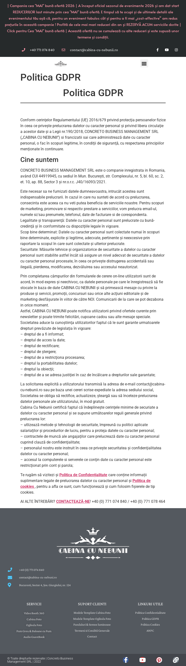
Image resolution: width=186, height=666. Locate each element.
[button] (144, 63)
